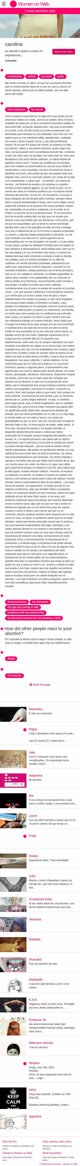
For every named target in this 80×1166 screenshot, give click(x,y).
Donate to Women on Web (17, 1153)
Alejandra (35, 775)
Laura (33, 815)
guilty (60, 76)
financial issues (17, 602)
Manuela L (36, 709)
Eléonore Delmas (41, 1043)
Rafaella (34, 939)
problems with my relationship (26, 612)
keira (32, 1089)
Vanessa (35, 919)
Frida (32, 836)
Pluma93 (35, 959)
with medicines (17, 109)
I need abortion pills (40, 11)
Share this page (40, 684)
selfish (32, 76)
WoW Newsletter (52, 1153)
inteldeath (36, 979)
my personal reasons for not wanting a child (34, 618)
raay (32, 752)
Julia (32, 876)
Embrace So (37, 1019)
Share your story (63, 51)
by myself (37, 109)
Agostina (35, 1116)
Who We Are (10, 1141)
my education (40, 602)
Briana (33, 856)
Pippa (33, 729)
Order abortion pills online (57, 1141)
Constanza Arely (40, 899)
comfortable (15, 76)
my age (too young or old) (23, 607)
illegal (11, 658)
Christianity (14, 675)
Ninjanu (34, 1063)
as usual (46, 76)
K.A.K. (33, 999)
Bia (31, 795)
